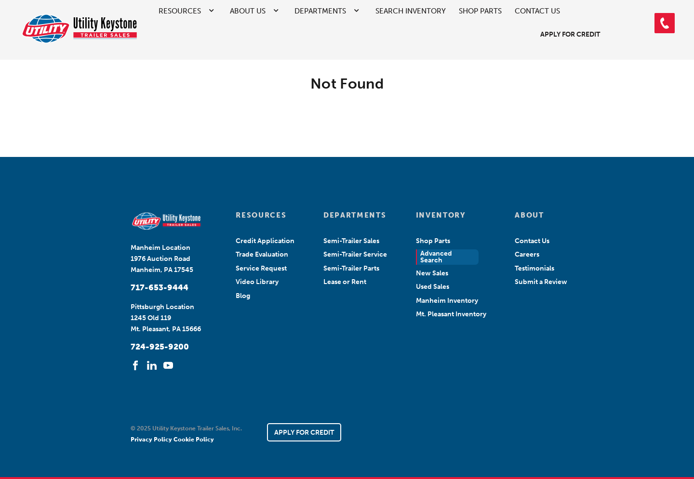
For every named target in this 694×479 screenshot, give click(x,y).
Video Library (257, 282)
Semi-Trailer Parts (351, 268)
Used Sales (432, 287)
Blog (243, 296)
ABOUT (529, 215)
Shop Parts (480, 11)
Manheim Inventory (447, 301)
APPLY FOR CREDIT (304, 432)
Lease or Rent (344, 282)
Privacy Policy (152, 439)
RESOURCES (261, 215)
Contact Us (537, 11)
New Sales (432, 273)
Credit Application (265, 241)
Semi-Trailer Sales (351, 241)
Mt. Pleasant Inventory (451, 314)
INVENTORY (441, 215)
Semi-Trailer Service (355, 254)
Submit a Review (541, 282)
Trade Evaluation (262, 254)
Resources (180, 11)
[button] (664, 23)
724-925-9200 (160, 346)
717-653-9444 (159, 287)
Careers (527, 254)
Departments (320, 11)
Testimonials (534, 268)
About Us (248, 11)
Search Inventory (410, 11)
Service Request (261, 268)
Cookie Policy (194, 439)
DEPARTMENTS (354, 215)
